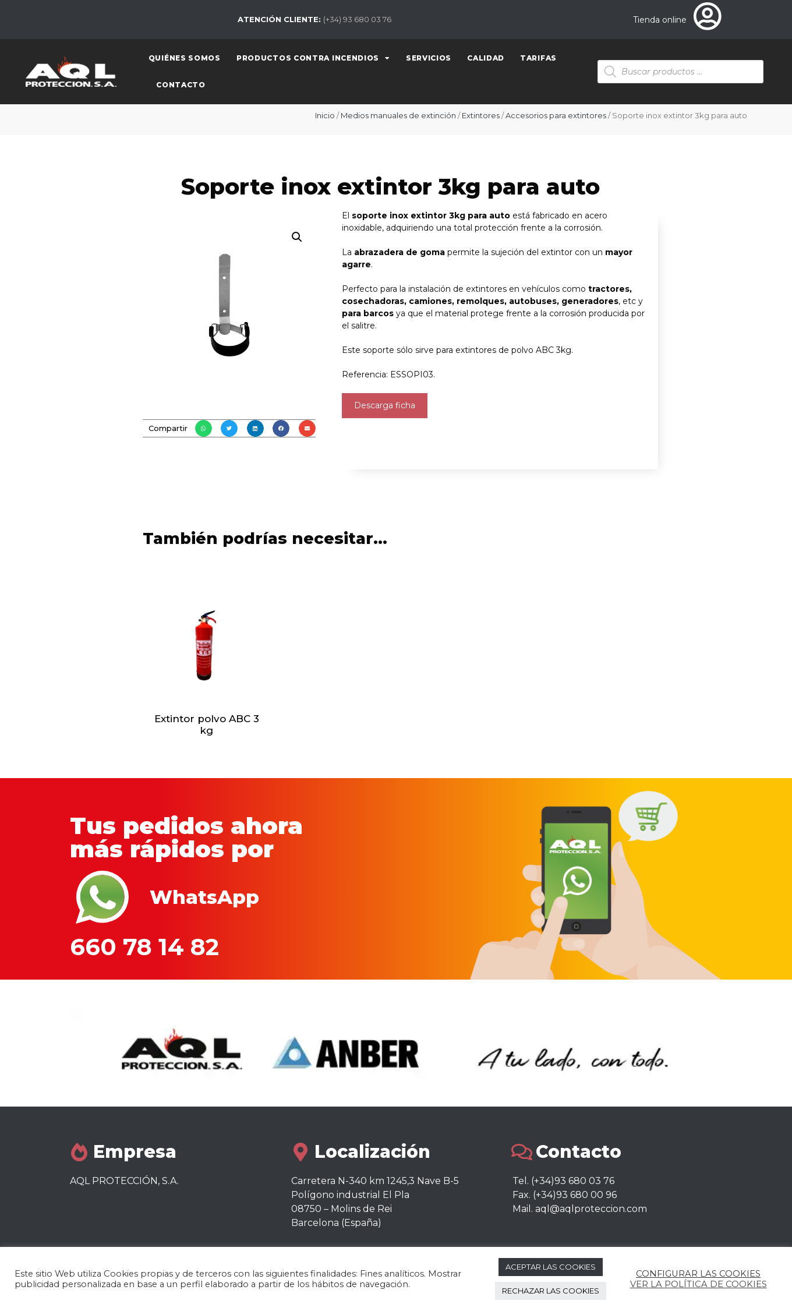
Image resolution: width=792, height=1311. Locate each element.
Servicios (428, 58)
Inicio (325, 115)
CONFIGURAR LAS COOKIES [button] (698, 1273)
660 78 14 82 (144, 946)
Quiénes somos (184, 58)
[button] (203, 428)
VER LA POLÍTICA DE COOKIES (698, 1284)
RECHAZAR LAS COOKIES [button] (550, 1290)
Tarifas (538, 58)
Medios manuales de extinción (398, 115)
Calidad (485, 58)
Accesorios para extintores (555, 115)
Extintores (481, 115)
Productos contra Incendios (313, 58)
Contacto (181, 84)
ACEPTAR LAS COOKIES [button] (550, 1266)
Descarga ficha (384, 405)
